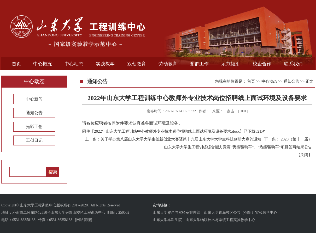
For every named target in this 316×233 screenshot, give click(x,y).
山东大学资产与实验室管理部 (176, 212)
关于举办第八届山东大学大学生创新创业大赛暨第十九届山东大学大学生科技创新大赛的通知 (181, 139)
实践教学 (105, 63)
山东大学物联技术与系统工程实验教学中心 (220, 220)
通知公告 (34, 113)
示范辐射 (230, 63)
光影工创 (34, 126)
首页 (16, 63)
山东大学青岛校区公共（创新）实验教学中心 (240, 212)
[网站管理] (83, 220)
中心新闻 (34, 99)
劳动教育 (168, 63)
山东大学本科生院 (167, 220)
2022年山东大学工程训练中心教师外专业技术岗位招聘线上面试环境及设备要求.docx (167, 131)
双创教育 (136, 63)
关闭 (304, 155)
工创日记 (34, 140)
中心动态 (74, 63)
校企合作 (262, 63)
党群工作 (199, 63)
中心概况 (42, 63)
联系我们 (293, 63)
